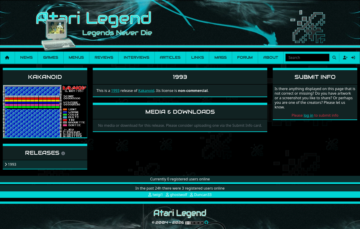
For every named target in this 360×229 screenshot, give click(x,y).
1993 (115, 90)
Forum (245, 57)
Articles (170, 57)
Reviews (104, 57)
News (26, 57)
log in (308, 115)
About (270, 57)
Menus (76, 57)
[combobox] (307, 57)
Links (197, 57)
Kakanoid (45, 76)
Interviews (136, 57)
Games (50, 57)
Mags (220, 57)
